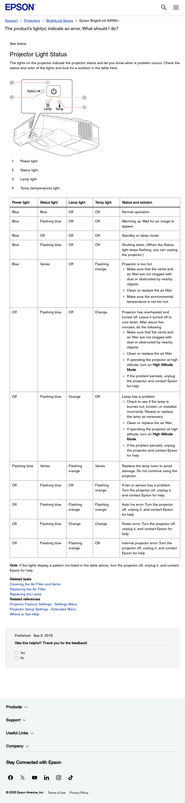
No (22, 658)
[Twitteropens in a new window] (22, 777)
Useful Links (20, 733)
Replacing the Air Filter (28, 589)
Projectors (32, 21)
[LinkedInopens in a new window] (46, 777)
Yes (22, 653)
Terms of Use (57, 792)
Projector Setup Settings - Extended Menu (43, 609)
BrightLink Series (59, 21)
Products (17, 707)
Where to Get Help (24, 614)
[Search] (164, 8)
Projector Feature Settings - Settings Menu (43, 604)
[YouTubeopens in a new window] (34, 777)
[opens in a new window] (70, 777)
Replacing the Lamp (26, 594)
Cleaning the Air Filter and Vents (35, 584)
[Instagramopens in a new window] (58, 777)
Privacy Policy (79, 792)
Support (11, 21)
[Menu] (176, 8)
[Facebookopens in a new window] (10, 777)
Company (17, 746)
